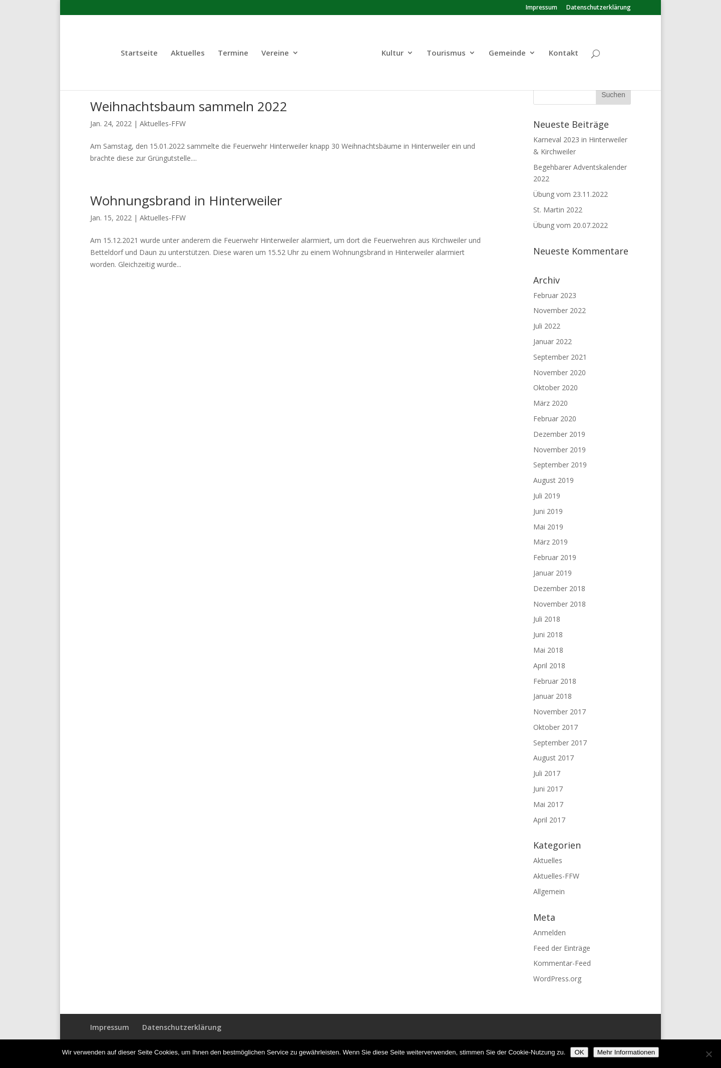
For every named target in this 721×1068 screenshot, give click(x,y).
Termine (233, 53)
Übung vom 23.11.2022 (570, 194)
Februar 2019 (554, 557)
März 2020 (550, 403)
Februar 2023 (554, 295)
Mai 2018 (548, 650)
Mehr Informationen (626, 1052)
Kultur (393, 53)
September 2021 (560, 357)
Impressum (541, 8)
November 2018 (559, 604)
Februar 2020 (554, 418)
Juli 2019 (546, 495)
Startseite (139, 53)
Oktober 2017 (555, 727)
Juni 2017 (548, 788)
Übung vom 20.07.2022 (570, 225)
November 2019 (559, 449)
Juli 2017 (546, 773)
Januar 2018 (552, 696)
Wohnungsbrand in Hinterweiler (186, 200)
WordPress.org (557, 978)
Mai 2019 (548, 526)
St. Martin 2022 (557, 209)
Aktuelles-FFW (163, 123)
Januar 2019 (552, 573)
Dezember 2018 (559, 588)
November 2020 (559, 372)
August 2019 (553, 480)
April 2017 (549, 820)
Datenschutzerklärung (598, 8)
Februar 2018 (554, 681)
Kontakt (563, 53)
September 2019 (560, 464)
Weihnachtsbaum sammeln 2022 (188, 106)
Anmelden (549, 932)
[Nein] (708, 1054)
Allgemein (549, 891)
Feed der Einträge (561, 948)
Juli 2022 (546, 326)
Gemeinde (507, 53)
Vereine (275, 53)
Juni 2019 (548, 511)
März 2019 (550, 542)
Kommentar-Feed (562, 963)
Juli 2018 (546, 619)
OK (579, 1052)
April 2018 (549, 665)
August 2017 (553, 757)
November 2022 (559, 310)
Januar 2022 (552, 341)
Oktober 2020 (555, 387)
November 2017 (559, 711)
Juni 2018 (548, 634)
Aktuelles (188, 53)
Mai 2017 (548, 804)
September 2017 (560, 742)
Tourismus (446, 53)
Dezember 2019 (559, 434)
